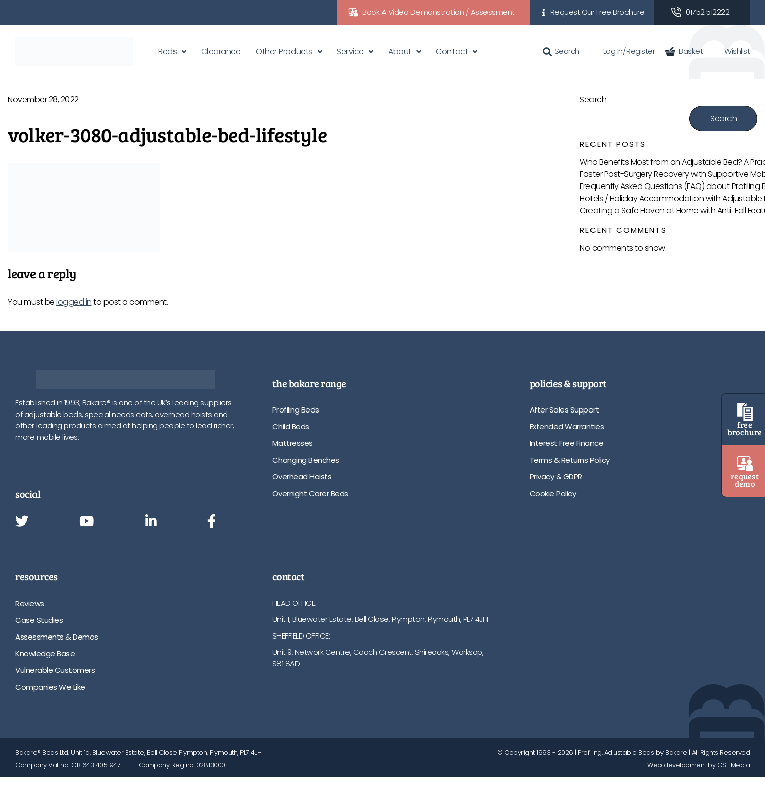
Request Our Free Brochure (597, 12)
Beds (167, 51)
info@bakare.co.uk (304, 696)
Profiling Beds (295, 409)
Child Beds (290, 426)
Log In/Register (622, 51)
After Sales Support (564, 409)
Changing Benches (305, 460)
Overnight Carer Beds (310, 493)
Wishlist (731, 51)
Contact (452, 51)
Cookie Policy (553, 493)
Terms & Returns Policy (570, 460)
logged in (74, 302)
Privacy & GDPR (556, 476)
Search (561, 51)
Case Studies (39, 620)
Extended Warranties (567, 426)
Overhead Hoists (302, 476)
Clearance (221, 51)
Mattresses (292, 443)
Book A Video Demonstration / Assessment (438, 12)
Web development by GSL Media (698, 765)
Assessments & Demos (56, 636)
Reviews (29, 603)
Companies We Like (50, 687)
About (399, 51)
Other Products (284, 51)
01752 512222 (707, 12)
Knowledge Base (45, 653)
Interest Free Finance (567, 443)
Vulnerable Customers (55, 670)
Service (350, 51)
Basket (684, 51)
